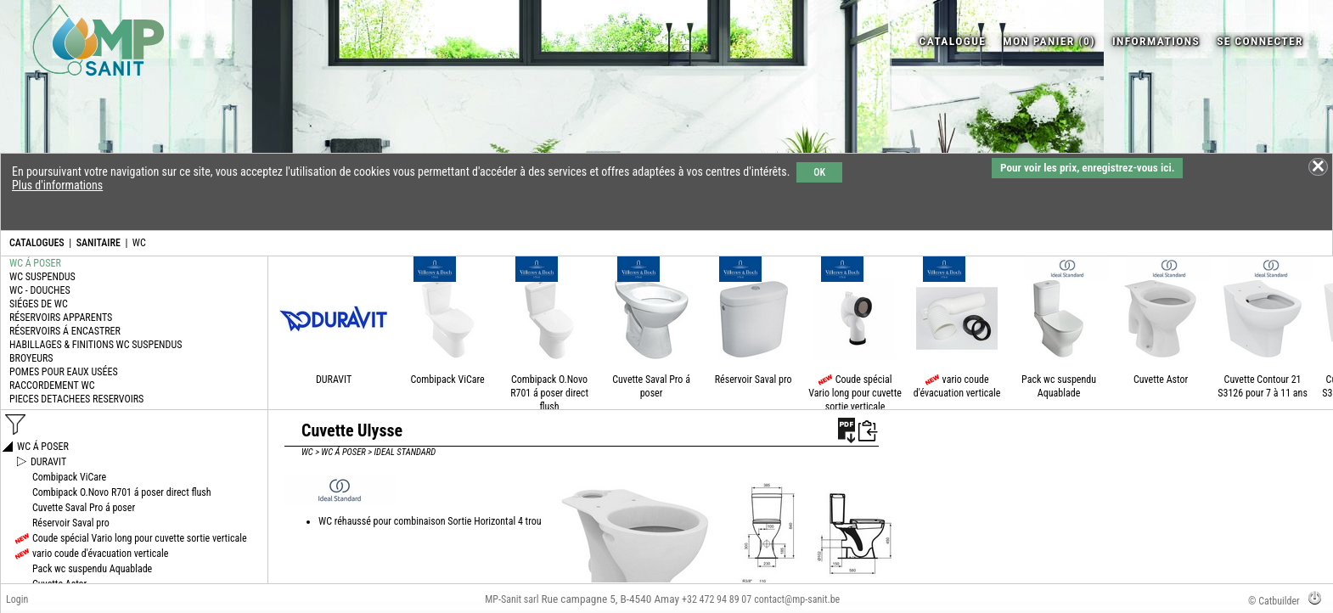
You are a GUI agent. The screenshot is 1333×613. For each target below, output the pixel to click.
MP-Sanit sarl (511, 599)
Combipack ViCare (448, 379)
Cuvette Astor (1160, 379)
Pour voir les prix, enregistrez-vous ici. (1087, 167)
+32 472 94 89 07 (716, 599)
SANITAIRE (98, 243)
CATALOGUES (37, 243)
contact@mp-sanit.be (797, 599)
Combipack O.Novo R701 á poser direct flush (549, 393)
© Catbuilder (1274, 601)
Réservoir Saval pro (753, 379)
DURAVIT (334, 379)
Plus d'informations (57, 185)
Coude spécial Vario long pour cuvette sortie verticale (855, 393)
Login (17, 599)
